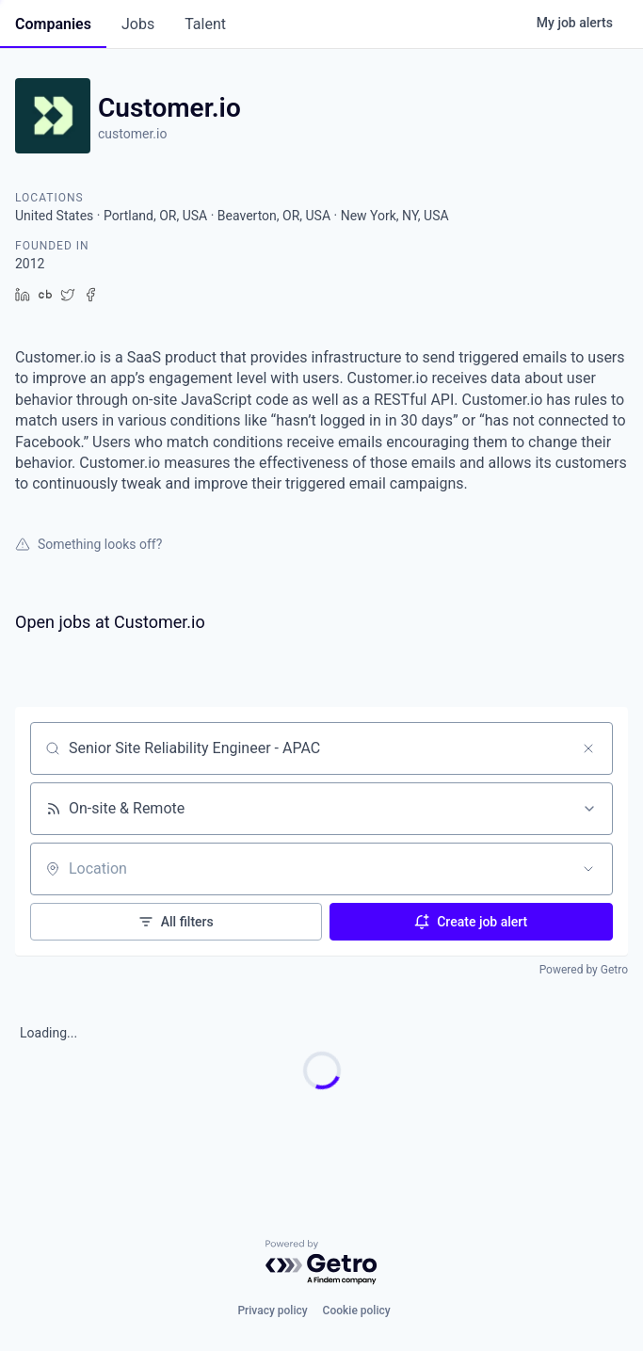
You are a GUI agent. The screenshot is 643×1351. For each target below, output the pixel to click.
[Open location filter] (588, 869)
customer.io (132, 133)
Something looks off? (88, 544)
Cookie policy (357, 1310)
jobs (137, 24)
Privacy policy (272, 1310)
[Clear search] (588, 748)
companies (53, 24)
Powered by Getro (583, 969)
